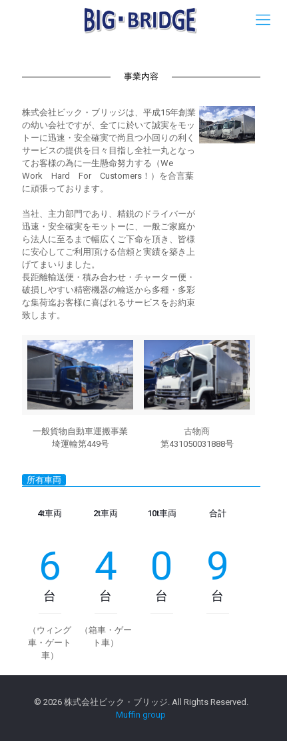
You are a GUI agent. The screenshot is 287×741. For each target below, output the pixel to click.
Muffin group (141, 715)
